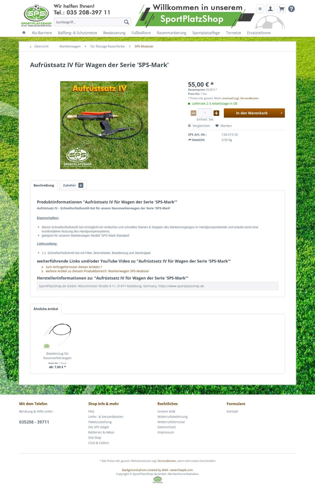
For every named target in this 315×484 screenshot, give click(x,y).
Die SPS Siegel (98, 427)
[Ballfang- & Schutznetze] (77, 33)
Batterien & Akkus (101, 432)
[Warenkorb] (281, 8)
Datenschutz (167, 427)
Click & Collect (98, 443)
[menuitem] (92, 22)
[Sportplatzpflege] (206, 33)
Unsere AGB (166, 411)
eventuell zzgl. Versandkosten (240, 98)
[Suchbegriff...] (92, 22)
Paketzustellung (100, 422)
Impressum (166, 432)
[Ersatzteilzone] (259, 33)
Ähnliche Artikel (46, 309)
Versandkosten (167, 461)
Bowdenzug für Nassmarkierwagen (57, 355)
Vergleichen (199, 126)
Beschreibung (44, 185)
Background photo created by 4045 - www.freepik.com (157, 470)
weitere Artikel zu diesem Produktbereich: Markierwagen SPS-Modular (95, 271)
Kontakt (232, 411)
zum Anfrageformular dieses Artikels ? (72, 267)
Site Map (94, 437)
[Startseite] (24, 33)
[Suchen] (126, 22)
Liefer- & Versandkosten (105, 417)
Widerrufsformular (171, 422)
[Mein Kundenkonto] (270, 8)
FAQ (91, 411)
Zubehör (73, 185)
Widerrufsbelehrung (173, 417)
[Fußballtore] (141, 33)
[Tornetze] (233, 33)
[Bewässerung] (114, 33)
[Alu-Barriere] (42, 33)
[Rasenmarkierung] (171, 33)
